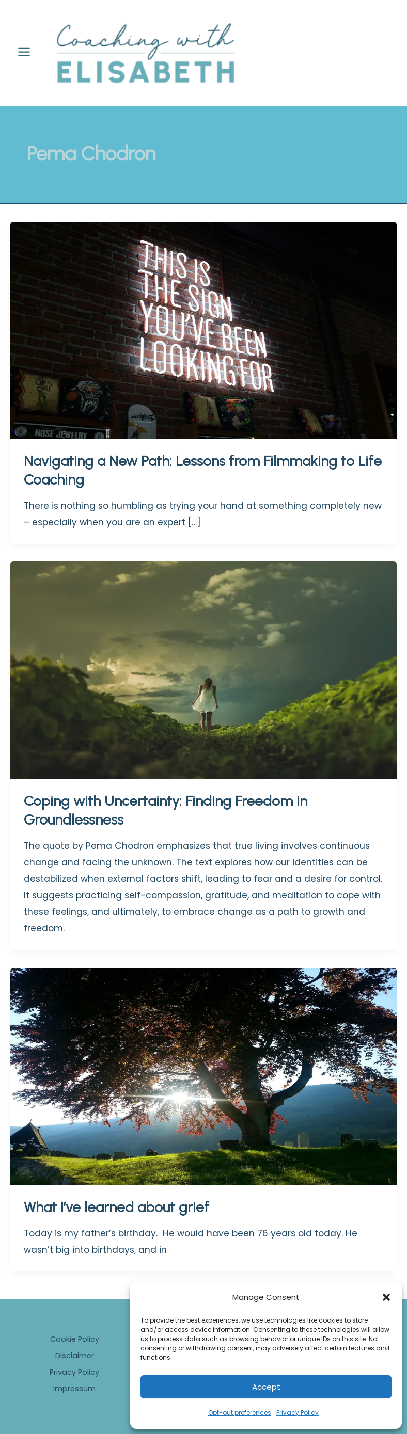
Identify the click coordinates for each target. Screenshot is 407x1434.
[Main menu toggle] (24, 56)
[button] (386, 1297)
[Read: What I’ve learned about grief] (203, 1085)
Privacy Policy (297, 1412)
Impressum (74, 1388)
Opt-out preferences (239, 1412)
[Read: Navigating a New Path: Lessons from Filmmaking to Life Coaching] (203, 339)
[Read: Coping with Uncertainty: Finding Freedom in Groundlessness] (203, 679)
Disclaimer (74, 1355)
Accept (266, 1386)
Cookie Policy (74, 1339)
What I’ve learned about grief (116, 1216)
